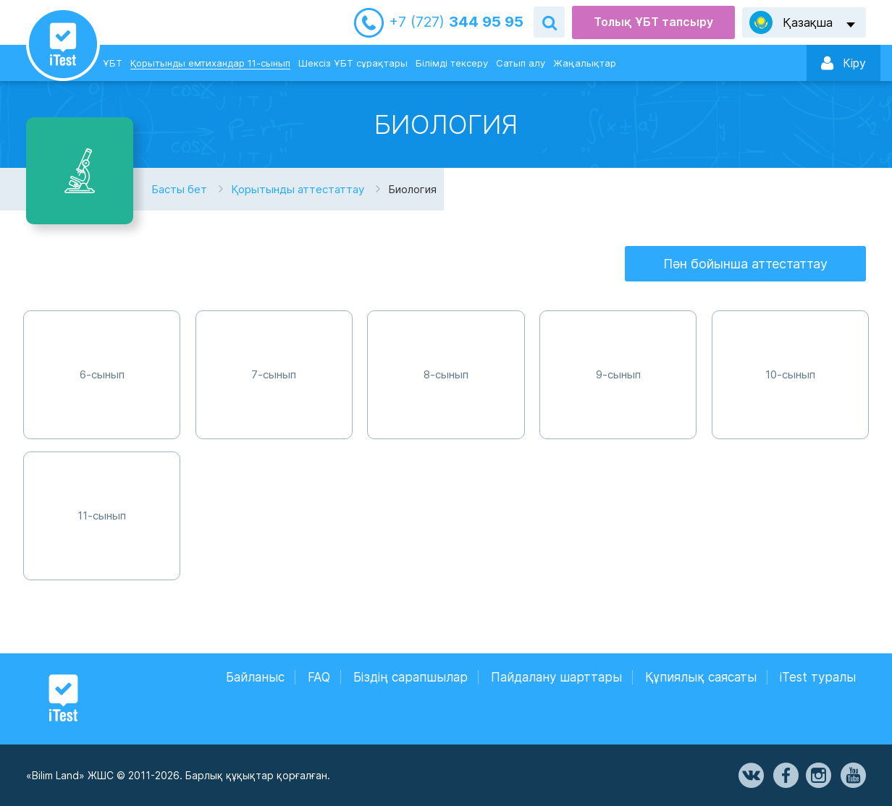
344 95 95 (456, 22)
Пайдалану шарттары (556, 677)
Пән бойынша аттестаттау (745, 263)
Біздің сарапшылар (410, 677)
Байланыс (255, 677)
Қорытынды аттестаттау (297, 189)
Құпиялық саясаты (701, 677)
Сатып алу (520, 63)
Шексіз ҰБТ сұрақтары (353, 63)
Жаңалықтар (584, 63)
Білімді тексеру (452, 63)
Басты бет (179, 189)
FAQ (319, 677)
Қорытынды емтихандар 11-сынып (210, 63)
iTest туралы (818, 677)
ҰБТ (112, 63)
